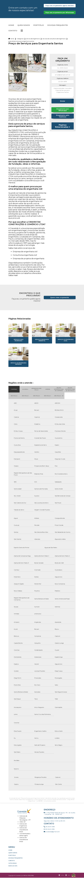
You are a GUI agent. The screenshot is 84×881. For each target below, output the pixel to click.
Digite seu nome (62, 68)
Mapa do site (12, 869)
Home (11, 28)
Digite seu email (63, 75)
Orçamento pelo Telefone (62, 119)
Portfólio (38, 28)
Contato (12, 34)
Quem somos (24, 28)
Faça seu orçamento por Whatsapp (59, 15)
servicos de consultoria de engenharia (54, 42)
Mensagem (62, 88)
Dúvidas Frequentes (57, 28)
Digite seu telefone (62, 81)
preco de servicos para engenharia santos (21, 44)
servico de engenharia (33, 42)
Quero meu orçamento (59, 301)
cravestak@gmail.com (52, 835)
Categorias (20, 42)
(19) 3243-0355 (49, 830)
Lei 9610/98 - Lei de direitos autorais (46, 804)
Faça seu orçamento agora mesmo (59, 6)
